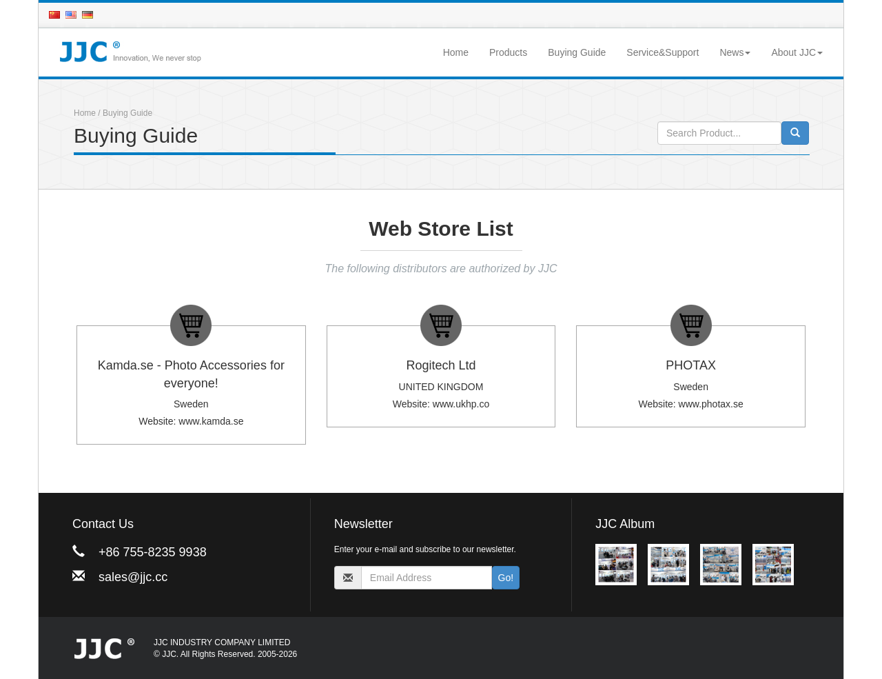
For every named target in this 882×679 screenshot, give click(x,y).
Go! (506, 577)
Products (508, 52)
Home (456, 52)
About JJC (797, 52)
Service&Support (662, 52)
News (734, 52)
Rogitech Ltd (440, 365)
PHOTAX (691, 365)
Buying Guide (577, 52)
